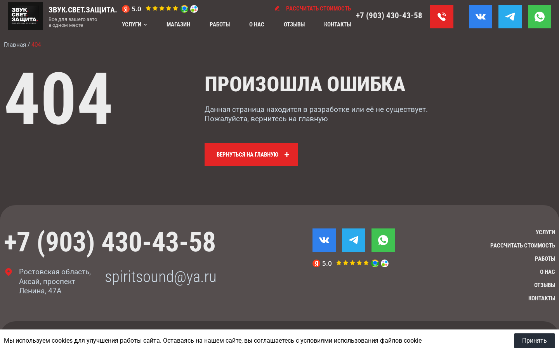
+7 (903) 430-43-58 (389, 15)
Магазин (178, 24)
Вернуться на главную (247, 154)
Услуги (131, 24)
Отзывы (294, 24)
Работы (220, 24)
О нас (256, 24)
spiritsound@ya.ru (161, 276)
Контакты (337, 24)
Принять (534, 340)
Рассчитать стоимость (522, 245)
